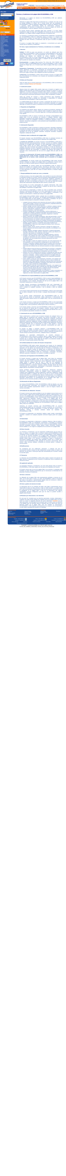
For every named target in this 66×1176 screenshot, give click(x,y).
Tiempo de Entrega (27, 511)
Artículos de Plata (4, 39)
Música (2, 47)
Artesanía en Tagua (4, 37)
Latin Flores (25, 521)
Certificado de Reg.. (4, 41)
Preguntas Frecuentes (11, 513)
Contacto (55, 500)
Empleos (41, 513)
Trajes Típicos (3, 54)
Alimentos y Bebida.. (4, 36)
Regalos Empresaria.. (4, 50)
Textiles (2, 53)
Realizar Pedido (52, 1)
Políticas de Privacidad (35, 84)
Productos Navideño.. (4, 49)
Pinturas (2, 48)
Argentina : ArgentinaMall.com (20, 518)
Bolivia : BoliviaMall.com (41, 518)
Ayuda (9, 512)
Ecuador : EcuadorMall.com (60, 518)
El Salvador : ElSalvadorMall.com (59, 520)
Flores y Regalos (3, 44)
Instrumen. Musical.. (4, 45)
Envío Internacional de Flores (22, 523)
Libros (1, 46)
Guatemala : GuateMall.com (21, 520)
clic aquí (62, 5)
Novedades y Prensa (43, 512)
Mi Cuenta (26, 513)
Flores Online (48, 521)
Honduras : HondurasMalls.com (40, 520)
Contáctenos (10, 511)
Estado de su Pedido (27, 512)
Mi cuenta (62, 1)
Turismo (2, 56)
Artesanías (2, 38)
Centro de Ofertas (4, 40)
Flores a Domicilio (15, 521)
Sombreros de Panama (36, 521)
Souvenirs (2, 52)
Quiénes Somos (43, 511)
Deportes (2, 42)
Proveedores (58, 511)
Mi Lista (58, 1)
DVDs (1, 43)
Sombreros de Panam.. (4, 51)
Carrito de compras (42, 1)
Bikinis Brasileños (59, 521)
